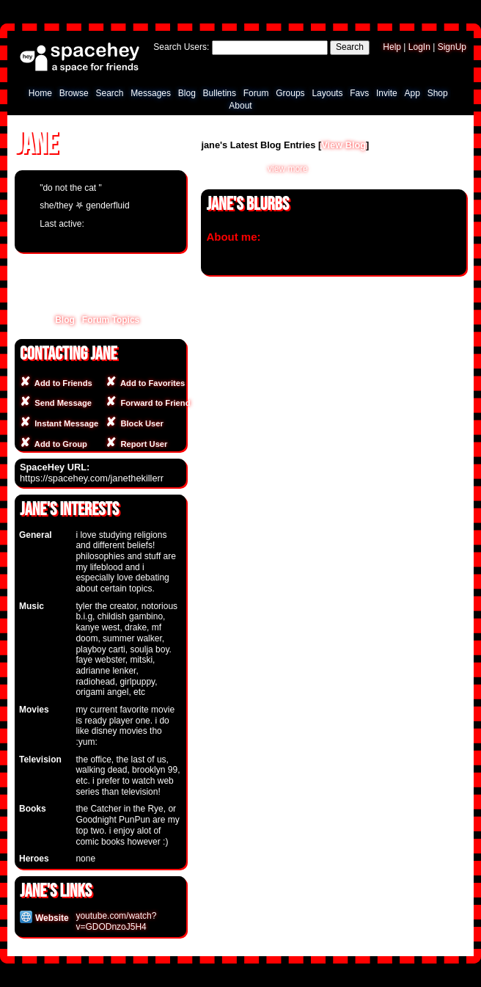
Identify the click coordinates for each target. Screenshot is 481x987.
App (412, 93)
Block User (140, 423)
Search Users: (181, 47)
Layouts (327, 93)
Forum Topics (110, 320)
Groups (290, 93)
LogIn (419, 47)
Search (350, 47)
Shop (437, 93)
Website (44, 918)
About (240, 106)
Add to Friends (61, 383)
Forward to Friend (153, 402)
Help (392, 47)
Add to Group (58, 444)
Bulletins (219, 93)
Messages (151, 93)
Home (40, 93)
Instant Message (64, 423)
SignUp (452, 47)
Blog (187, 93)
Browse (74, 93)
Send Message (61, 402)
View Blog (343, 144)
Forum (256, 93)
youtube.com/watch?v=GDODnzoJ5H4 (116, 921)
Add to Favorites (150, 383)
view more (288, 169)
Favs (359, 93)
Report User (141, 444)
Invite (386, 93)
